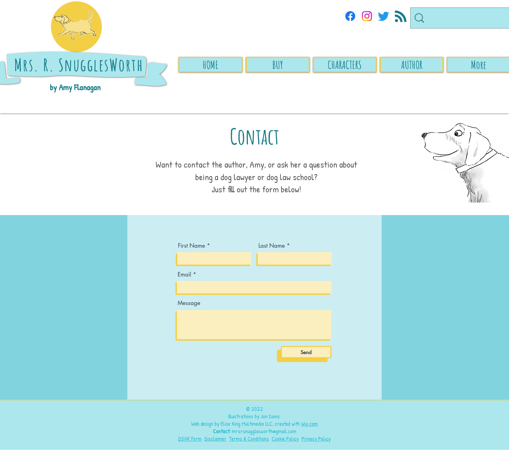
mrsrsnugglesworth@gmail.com (264, 431)
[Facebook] (350, 16)
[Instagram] (367, 16)
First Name (191, 246)
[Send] (306, 352)
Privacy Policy (316, 438)
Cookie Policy (285, 438)
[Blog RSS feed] (400, 17)
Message (189, 303)
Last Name (271, 246)
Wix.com (309, 423)
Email (184, 274)
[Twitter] (383, 16)
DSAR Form (190, 438)
